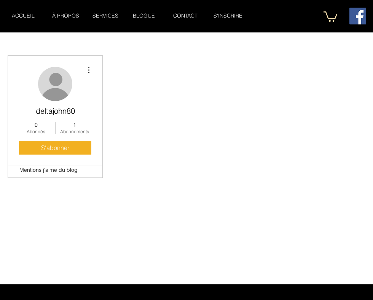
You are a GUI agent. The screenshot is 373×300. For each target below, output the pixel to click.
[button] (330, 16)
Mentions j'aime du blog (48, 169)
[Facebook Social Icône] (357, 16)
